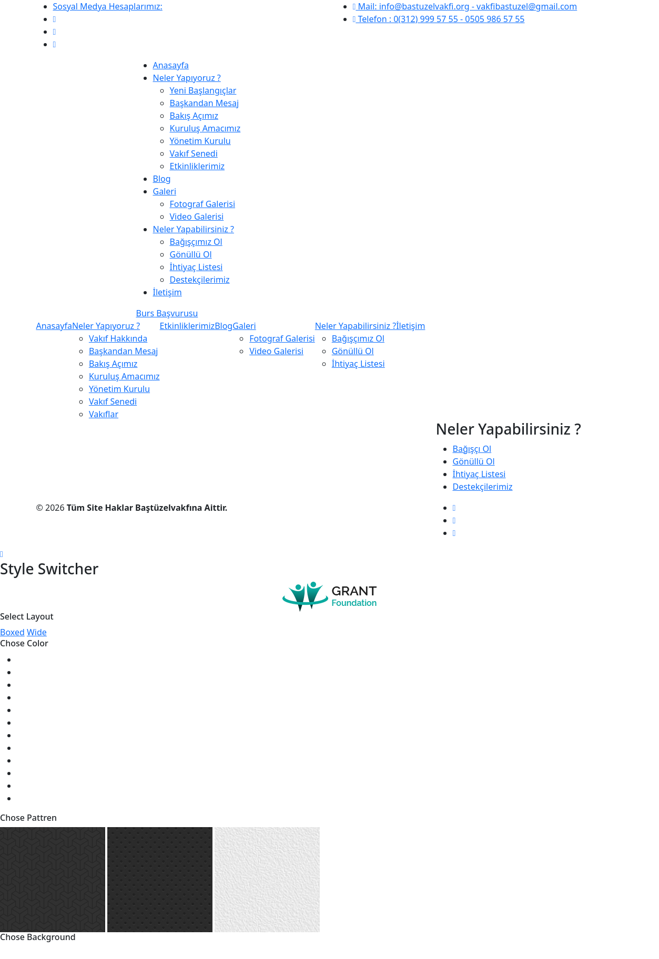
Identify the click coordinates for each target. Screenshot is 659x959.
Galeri (165, 191)
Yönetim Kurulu (200, 141)
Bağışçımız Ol (196, 242)
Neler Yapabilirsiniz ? (193, 229)
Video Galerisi (197, 216)
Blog (162, 178)
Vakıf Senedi (194, 153)
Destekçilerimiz (200, 279)
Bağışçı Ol (472, 449)
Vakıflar (103, 414)
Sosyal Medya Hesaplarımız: (108, 6)
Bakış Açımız (194, 115)
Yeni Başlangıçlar (203, 90)
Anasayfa (171, 65)
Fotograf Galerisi (203, 204)
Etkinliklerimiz (197, 166)
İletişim (167, 292)
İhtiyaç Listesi (196, 267)
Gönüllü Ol (191, 254)
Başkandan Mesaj (204, 103)
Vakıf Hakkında (118, 338)
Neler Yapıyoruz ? (187, 78)
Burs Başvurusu (167, 313)
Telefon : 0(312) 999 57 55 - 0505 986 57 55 (439, 19)
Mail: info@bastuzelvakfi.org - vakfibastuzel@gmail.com (465, 6)
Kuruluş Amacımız (205, 128)
